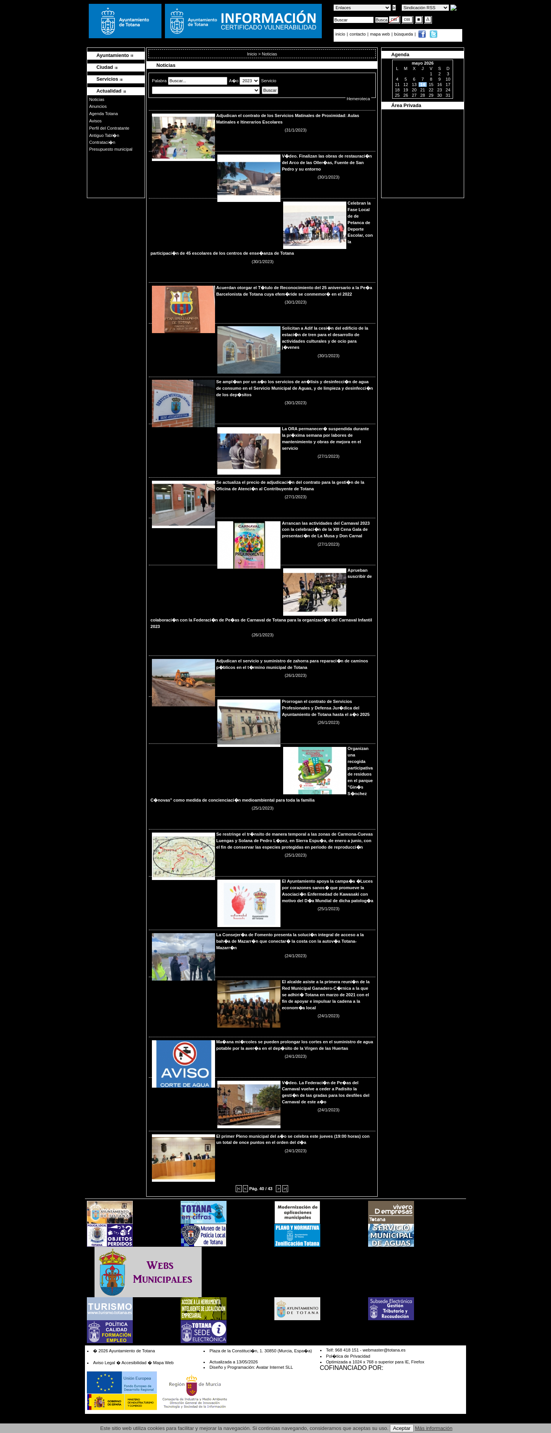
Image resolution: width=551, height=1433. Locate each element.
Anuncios (98, 106)
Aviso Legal (104, 1362)
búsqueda (404, 34)
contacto (357, 34)
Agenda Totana (103, 113)
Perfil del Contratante (109, 128)
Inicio (252, 54)
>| (285, 1188)
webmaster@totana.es (384, 1350)
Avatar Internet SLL (274, 1367)
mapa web (380, 34)
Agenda (400, 54)
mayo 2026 (423, 63)
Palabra (160, 80)
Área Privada (406, 105)
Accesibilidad (133, 1362)
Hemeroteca (358, 98)
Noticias (96, 99)
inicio (341, 34)
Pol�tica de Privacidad (348, 1356)
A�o (234, 80)
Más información (434, 1428)
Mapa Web (163, 1362)
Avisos (95, 121)
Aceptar (402, 1428)
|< (238, 1188)
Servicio (268, 80)
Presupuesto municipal (110, 149)
